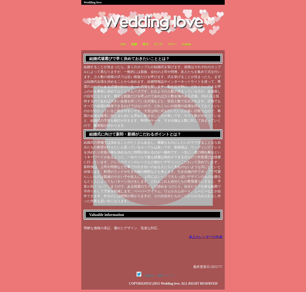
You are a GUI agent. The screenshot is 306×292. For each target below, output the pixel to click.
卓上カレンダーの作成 (205, 237)
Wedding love (93, 2)
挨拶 (134, 44)
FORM (186, 44)
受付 (145, 44)
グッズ (158, 44)
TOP (123, 44)
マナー (172, 44)
